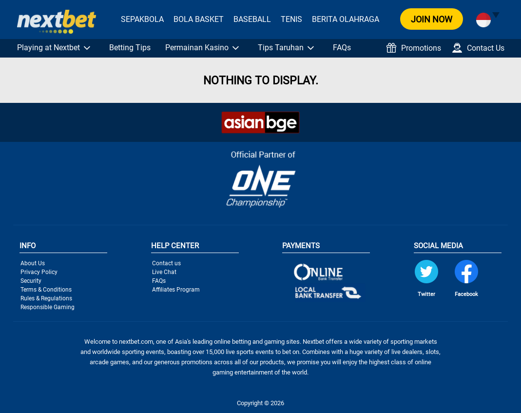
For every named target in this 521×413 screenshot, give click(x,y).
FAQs (342, 47)
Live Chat (164, 272)
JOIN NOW (431, 19)
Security (30, 280)
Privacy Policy (39, 272)
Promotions (413, 48)
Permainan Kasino (197, 47)
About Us (32, 263)
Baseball (252, 19)
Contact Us (478, 48)
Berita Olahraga (345, 19)
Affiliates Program (176, 289)
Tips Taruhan (281, 47)
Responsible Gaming (47, 307)
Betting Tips (130, 47)
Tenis (291, 19)
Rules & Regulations (46, 298)
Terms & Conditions (46, 289)
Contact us (166, 263)
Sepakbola (142, 19)
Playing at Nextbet (48, 47)
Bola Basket (199, 19)
